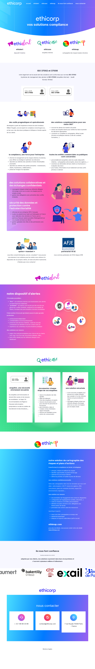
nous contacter (81, 3)
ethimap (52, 3)
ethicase (44, 3)
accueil (28, 3)
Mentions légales (47, 661)
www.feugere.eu (40, 128)
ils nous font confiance (65, 3)
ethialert (36, 3)
